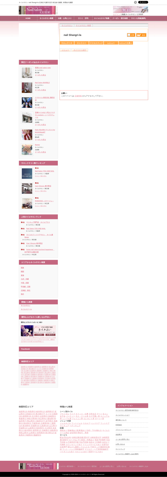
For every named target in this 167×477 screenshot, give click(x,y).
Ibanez (37, 145)
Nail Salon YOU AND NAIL (44, 171)
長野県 (34, 380)
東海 (22, 275)
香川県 (41, 382)
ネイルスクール (26, 309)
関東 (22, 268)
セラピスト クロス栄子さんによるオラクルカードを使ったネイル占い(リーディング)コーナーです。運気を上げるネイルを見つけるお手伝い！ (38, 338)
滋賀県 (24, 366)
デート (99, 414)
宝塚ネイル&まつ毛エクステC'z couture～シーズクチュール (45, 115)
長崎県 (34, 374)
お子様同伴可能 (72, 442)
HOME (28, 18)
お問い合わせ (120, 444)
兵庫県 (45, 423)
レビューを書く (125, 43)
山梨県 (35, 378)
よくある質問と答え (123, 439)
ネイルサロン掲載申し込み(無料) (127, 454)
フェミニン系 (77, 419)
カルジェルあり (81, 452)
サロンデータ (66, 43)
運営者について (121, 420)
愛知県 (34, 372)
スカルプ (86, 423)
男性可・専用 (82, 433)
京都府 (45, 368)
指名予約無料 (100, 440)
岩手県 (28, 374)
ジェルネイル (65, 423)
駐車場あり (81, 430)
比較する (131, 35)
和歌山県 (24, 433)
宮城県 (41, 376)
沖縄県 (29, 435)
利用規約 (119, 425)
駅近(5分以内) (65, 437)
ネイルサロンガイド (85, 474)
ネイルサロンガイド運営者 (87, 466)
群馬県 (34, 382)
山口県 (53, 426)
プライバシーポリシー (123, 430)
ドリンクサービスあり (92, 444)
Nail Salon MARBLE (42, 83)
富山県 (52, 366)
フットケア (104, 423)
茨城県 (28, 378)
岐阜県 (38, 366)
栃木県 (27, 380)
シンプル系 (66, 419)
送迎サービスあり (95, 452)
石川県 (27, 370)
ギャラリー (81, 43)
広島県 (48, 376)
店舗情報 (78, 96)
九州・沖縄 (25, 279)
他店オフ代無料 (95, 442)
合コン (105, 414)
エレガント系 (88, 419)
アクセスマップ (96, 43)
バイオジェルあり (67, 452)
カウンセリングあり (74, 444)
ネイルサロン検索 (46, 18)
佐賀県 (33, 370)
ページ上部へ (164, 393)
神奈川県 (32, 419)
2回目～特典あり (87, 440)
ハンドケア (95, 423)
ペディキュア (75, 426)
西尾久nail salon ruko (43, 68)
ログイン (116, 14)
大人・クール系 (82, 416)
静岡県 (27, 416)
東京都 (33, 368)
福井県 (41, 372)
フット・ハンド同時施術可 (73, 449)
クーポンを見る (40, 75)
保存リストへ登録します (141, 35)
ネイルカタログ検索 (101, 18)
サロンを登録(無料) (138, 18)
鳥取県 (31, 366)
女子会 (62, 416)
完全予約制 (83, 442)
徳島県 (47, 380)
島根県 (40, 370)
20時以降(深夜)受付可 (81, 437)
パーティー (70, 416)
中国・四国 (25, 283)
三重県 (27, 376)
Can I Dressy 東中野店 (43, 186)
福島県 (48, 382)
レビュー (111, 43)
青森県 (46, 370)
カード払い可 (74, 440)
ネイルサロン (25, 305)
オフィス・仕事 (82, 414)
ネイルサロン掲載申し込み (138, 466)
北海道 (25, 368)
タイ (39, 368)
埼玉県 (27, 372)
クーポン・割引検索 (120, 18)
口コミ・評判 (83, 18)
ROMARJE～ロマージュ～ (44, 201)
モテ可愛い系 (94, 416)
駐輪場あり (72, 430)
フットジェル (76, 423)
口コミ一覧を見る (40, 176)
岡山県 (48, 372)
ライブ (72, 414)
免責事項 (119, 434)
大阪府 (40, 421)
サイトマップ (120, 449)
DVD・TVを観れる (94, 430)
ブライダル (64, 414)
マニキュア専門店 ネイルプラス (38, 222)
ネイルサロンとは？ (123, 415)
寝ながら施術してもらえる (79, 447)
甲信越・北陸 (25, 287)
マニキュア (64, 426)
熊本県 (41, 374)
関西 (22, 271)
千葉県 (47, 374)
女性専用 (73, 433)
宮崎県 (41, 380)
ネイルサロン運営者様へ (66, 466)
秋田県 (41, 378)
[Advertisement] (39, 40)
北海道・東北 (25, 290)
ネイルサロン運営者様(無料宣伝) (127, 410)
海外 (22, 294)
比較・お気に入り (65, 18)
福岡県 (45, 366)
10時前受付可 (95, 437)
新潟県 (34, 376)
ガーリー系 (99, 419)
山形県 (28, 382)
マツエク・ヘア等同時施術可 (96, 449)
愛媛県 (26, 384)
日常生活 (92, 414)
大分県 (48, 378)
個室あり (63, 430)
